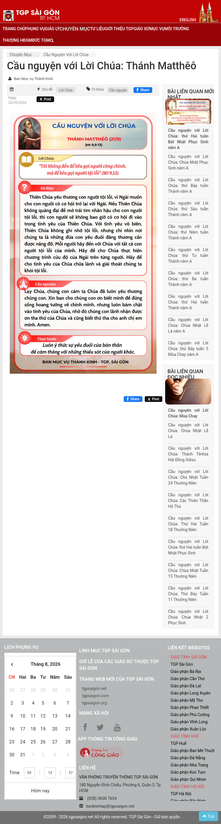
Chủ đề (47, 89)
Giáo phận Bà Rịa (186, 671)
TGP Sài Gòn (182, 664)
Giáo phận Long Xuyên (191, 693)
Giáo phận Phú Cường (190, 714)
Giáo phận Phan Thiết (190, 707)
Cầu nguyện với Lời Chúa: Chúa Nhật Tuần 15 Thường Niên (188, 570)
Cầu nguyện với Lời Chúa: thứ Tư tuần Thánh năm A (188, 255)
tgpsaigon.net (94, 688)
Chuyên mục (21, 54)
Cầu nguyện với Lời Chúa (66, 54)
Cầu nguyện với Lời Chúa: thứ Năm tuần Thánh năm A (188, 232)
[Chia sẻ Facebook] (143, 90)
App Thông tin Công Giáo (107, 739)
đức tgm (41, 40)
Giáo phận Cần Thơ (188, 678)
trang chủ (14, 28)
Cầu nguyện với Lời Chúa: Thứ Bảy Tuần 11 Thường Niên (188, 594)
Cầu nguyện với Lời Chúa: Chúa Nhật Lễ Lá (188, 431)
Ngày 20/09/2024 (17, 100)
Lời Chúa (66, 90)
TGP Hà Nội (181, 793)
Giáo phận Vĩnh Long (189, 722)
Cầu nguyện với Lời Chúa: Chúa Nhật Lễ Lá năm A (188, 325)
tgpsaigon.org (94, 703)
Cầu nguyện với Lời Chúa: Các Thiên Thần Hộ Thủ (188, 501)
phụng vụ (35, 28)
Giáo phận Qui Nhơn (188, 779)
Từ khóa (98, 89)
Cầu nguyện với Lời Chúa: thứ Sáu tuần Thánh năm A (188, 209)
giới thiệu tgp (119, 28)
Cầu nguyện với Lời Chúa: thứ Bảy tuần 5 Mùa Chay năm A (188, 349)
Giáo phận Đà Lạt (186, 686)
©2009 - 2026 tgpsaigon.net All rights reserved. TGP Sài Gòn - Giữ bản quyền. (112, 817)
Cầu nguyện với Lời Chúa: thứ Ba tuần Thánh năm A (188, 279)
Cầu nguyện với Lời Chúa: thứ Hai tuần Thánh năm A (188, 302)
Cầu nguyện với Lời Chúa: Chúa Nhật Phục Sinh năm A (188, 162)
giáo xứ (141, 28)
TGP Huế (178, 743)
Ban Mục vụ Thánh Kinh (33, 79)
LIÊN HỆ (87, 767)
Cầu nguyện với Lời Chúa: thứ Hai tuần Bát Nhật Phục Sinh (188, 547)
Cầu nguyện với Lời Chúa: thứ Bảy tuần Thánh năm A (188, 186)
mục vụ (156, 28)
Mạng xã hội (94, 713)
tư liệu (97, 28)
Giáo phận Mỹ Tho (187, 700)
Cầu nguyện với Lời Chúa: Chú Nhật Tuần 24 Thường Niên (188, 477)
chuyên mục (75, 29)
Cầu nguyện (118, 90)
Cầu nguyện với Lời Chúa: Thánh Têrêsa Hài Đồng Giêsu (188, 454)
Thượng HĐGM (17, 40)
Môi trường (176, 28)
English (188, 20)
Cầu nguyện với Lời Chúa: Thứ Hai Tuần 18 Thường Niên (188, 524)
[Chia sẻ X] (45, 99)
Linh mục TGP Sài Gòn (104, 650)
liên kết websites (189, 648)
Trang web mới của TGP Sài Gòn (116, 679)
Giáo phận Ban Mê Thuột (193, 750)
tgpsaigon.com (95, 695)
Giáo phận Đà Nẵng (188, 758)
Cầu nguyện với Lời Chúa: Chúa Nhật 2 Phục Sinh (188, 617)
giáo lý (52, 28)
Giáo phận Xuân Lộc (188, 729)
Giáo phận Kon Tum (188, 772)
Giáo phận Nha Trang (189, 765)
